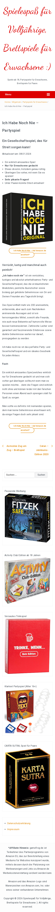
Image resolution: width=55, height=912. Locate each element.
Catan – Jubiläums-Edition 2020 (41, 450)
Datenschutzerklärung (18, 823)
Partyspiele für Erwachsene (35, 102)
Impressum (13, 829)
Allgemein (16, 102)
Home (7, 102)
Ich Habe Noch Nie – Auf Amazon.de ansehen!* (29, 253)
